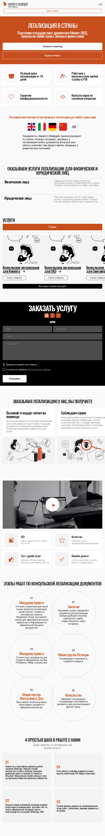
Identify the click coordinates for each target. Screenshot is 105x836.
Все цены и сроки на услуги (52, 286)
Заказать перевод (52, 46)
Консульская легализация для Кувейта (21, 269)
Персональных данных (39, 369)
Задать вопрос (52, 55)
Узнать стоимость (14, 278)
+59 (73, 126)
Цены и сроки (52, 11)
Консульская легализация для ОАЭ (62, 269)
